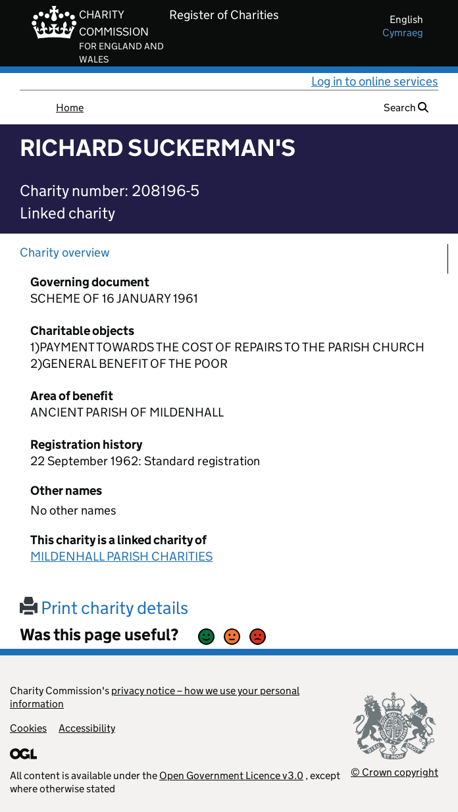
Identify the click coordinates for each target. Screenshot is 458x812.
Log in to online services (374, 81)
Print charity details (104, 608)
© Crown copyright (394, 772)
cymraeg (402, 32)
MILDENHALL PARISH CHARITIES (121, 556)
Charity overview (65, 252)
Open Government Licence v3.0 (231, 775)
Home (70, 107)
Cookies (28, 728)
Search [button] (406, 107)
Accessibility (87, 728)
